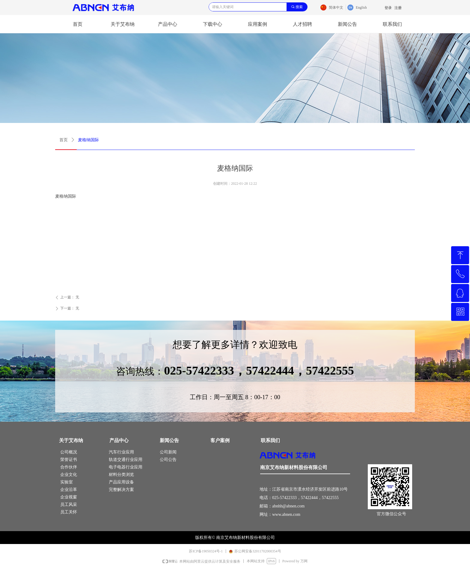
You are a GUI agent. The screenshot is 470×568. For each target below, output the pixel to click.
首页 (63, 140)
